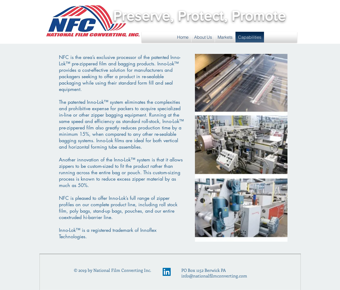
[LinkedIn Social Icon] (167, 272)
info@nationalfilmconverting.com (214, 276)
